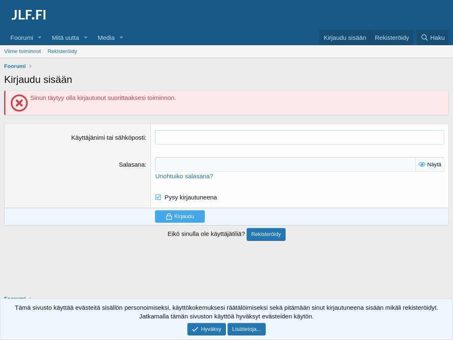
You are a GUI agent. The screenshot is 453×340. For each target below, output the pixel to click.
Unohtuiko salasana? (184, 176)
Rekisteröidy (63, 51)
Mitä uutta (65, 37)
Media (106, 37)
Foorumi (21, 37)
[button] (40, 37)
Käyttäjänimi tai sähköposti (108, 137)
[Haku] (433, 37)
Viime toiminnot (22, 51)
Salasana (132, 164)
